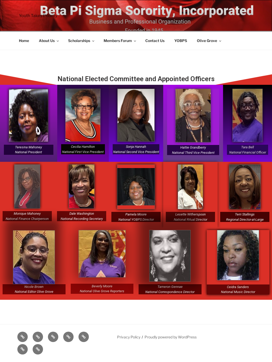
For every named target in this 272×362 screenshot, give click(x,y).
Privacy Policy (128, 337)
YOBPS (180, 40)
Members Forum (120, 40)
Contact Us (154, 40)
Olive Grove (209, 40)
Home (24, 40)
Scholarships (81, 40)
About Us (49, 40)
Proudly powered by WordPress (171, 337)
